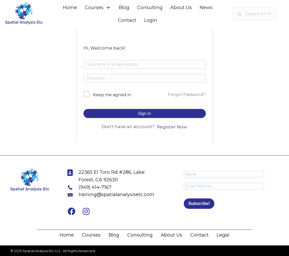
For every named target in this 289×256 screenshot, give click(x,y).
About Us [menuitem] (171, 235)
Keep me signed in (112, 94)
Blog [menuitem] (114, 235)
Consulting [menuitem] (140, 235)
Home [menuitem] (67, 235)
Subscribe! (199, 203)
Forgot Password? (187, 94)
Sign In (144, 113)
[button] (108, 7)
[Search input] (254, 13)
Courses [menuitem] (91, 235)
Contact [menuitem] (199, 235)
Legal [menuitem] (223, 235)
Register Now (172, 126)
